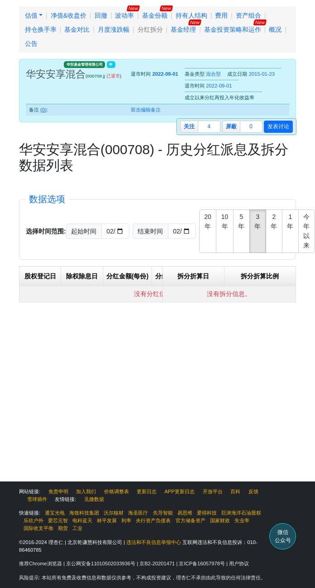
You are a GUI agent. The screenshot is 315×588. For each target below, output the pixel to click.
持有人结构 (191, 15)
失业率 (241, 520)
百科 (235, 491)
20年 (207, 221)
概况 (275, 29)
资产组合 (248, 15)
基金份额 (154, 15)
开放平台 (213, 491)
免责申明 (58, 491)
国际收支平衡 (38, 528)
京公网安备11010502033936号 (101, 563)
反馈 (253, 491)
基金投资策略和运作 (232, 29)
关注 (189, 126)
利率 (126, 520)
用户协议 (239, 563)
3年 (257, 221)
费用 (221, 15)
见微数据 (94, 499)
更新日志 (147, 491)
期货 (63, 528)
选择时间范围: (46, 231)
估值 (31, 15)
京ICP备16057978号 (202, 563)
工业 (77, 528)
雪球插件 (37, 499)
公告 (31, 43)
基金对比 (77, 29)
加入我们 (86, 491)
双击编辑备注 (146, 109)
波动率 (124, 15)
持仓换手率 (41, 29)
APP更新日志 (180, 491)
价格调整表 (116, 491)
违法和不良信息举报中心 (153, 542)
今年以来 (306, 231)
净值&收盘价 (68, 15)
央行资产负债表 (153, 520)
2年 (274, 221)
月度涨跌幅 (113, 29)
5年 (241, 221)
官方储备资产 (190, 520)
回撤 (101, 15)
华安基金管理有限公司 (85, 64)
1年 (290, 221)
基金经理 (183, 29)
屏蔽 (231, 126)
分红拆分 (150, 29)
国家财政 (220, 520)
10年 (225, 221)
